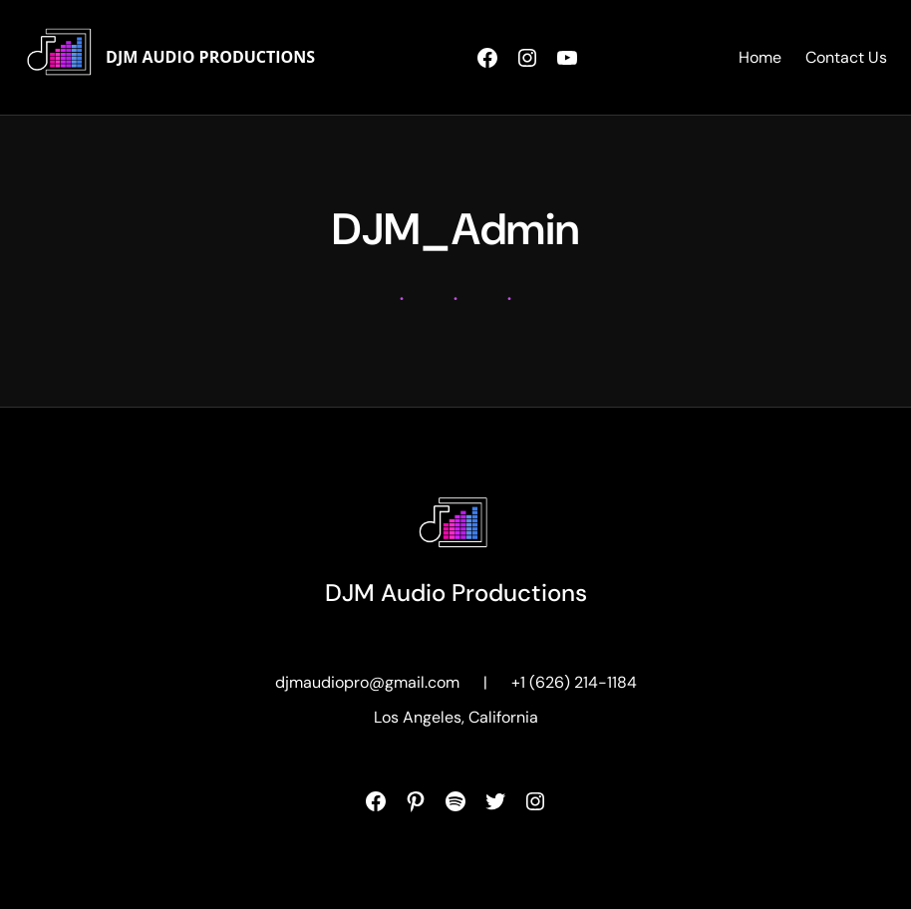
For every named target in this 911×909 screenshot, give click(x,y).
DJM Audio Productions (210, 57)
